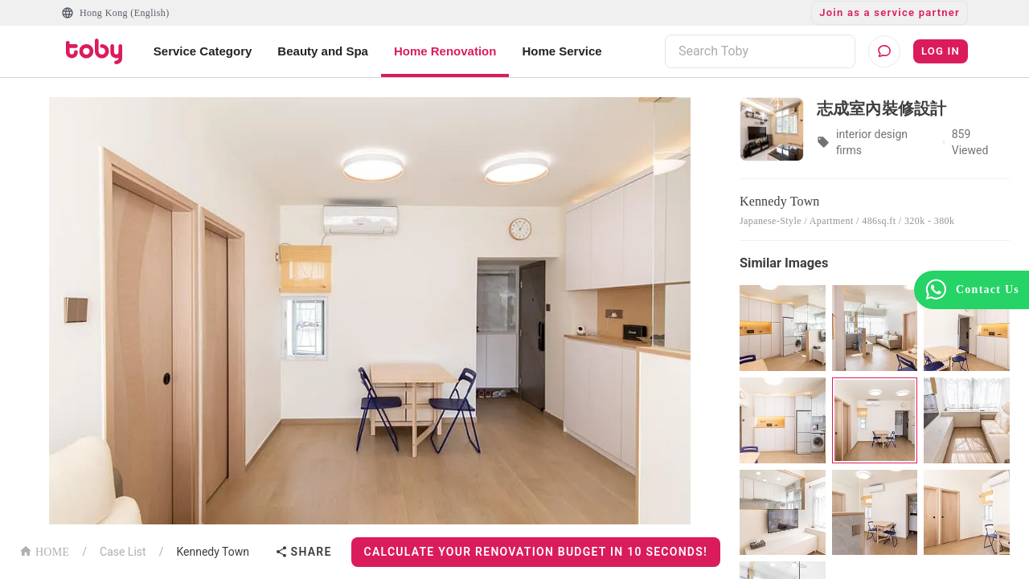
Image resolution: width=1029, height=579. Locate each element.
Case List (123, 551)
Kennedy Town (212, 551)
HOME (44, 550)
